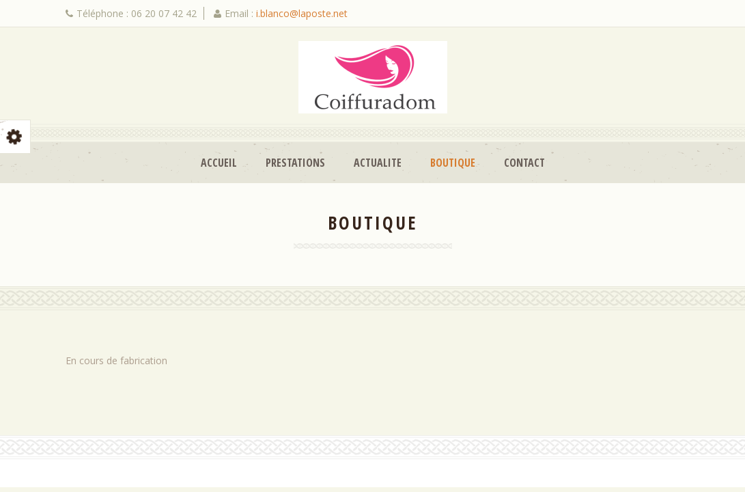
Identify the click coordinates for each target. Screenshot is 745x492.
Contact (524, 162)
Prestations (295, 162)
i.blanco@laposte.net (302, 13)
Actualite (378, 162)
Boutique (452, 162)
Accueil (219, 162)
